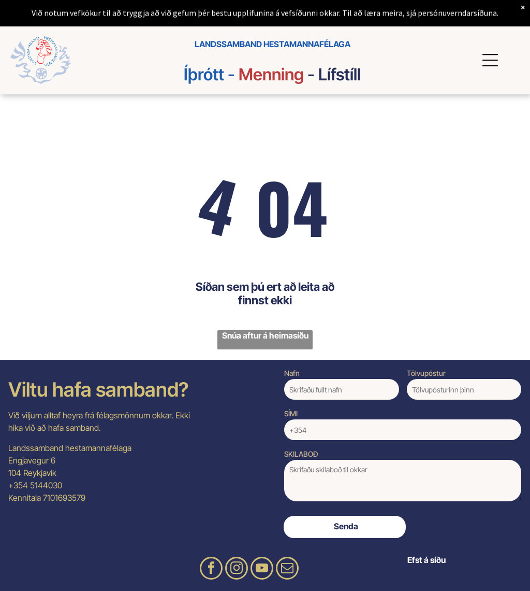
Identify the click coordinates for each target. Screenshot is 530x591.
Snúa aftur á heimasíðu (265, 335)
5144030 (46, 485)
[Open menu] (491, 59)
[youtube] (262, 569)
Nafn (292, 373)
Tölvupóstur (426, 373)
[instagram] (236, 569)
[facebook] (211, 569)
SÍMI (291, 413)
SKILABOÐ (301, 453)
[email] (287, 569)
